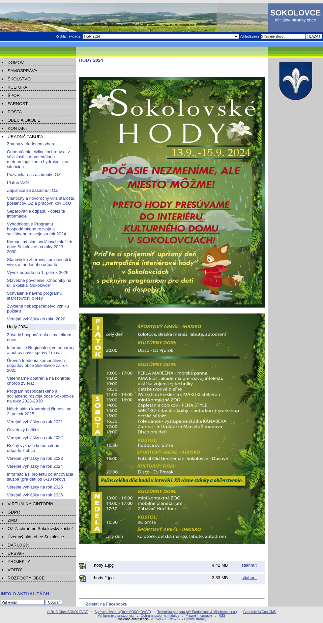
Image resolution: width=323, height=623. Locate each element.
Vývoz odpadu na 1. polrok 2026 (37, 272)
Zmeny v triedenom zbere (31, 143)
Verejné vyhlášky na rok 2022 (35, 437)
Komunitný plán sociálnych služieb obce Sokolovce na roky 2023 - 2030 (39, 246)
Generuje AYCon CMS (259, 612)
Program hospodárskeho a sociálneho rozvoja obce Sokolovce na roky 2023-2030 (40, 396)
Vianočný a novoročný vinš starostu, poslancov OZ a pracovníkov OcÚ (41, 201)
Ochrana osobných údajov (160, 615)
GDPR (14, 512)
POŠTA (15, 111)
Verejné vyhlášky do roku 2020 (36, 318)
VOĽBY (15, 569)
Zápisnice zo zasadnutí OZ (32, 190)
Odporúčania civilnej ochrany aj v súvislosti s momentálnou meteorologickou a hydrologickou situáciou (38, 159)
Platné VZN (18, 182)
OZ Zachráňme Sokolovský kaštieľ (40, 528)
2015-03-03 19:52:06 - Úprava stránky (178, 619)
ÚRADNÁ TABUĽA (25, 136)
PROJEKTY (19, 561)
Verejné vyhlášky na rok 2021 (35, 421)
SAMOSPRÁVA (22, 70)
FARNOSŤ (18, 103)
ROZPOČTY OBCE (26, 578)
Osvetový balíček (23, 429)
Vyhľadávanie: (250, 36)
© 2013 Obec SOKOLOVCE (67, 612)
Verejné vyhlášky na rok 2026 (35, 494)
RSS (222, 615)
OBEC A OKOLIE (24, 120)
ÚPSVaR (16, 553)
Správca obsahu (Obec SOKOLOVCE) (123, 612)
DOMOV (16, 62)
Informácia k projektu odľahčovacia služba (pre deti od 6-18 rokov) (40, 477)
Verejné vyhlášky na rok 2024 (35, 466)
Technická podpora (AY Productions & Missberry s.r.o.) (197, 612)
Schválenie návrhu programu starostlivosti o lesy (34, 296)
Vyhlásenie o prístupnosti (116, 615)
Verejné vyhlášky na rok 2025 (35, 487)
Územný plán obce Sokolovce (36, 536)
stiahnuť (249, 565)
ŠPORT (15, 95)
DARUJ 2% (18, 545)
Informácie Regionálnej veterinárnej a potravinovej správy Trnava (40, 350)
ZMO (12, 520)
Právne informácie (199, 615)
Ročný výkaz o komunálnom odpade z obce (34, 448)
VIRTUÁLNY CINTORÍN (30, 503)
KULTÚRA (17, 87)
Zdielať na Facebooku (106, 604)
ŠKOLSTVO (19, 78)
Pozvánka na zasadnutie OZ (34, 174)
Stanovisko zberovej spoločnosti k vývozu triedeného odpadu (39, 262)
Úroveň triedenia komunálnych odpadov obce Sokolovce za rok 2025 (37, 365)
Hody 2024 (17, 326)
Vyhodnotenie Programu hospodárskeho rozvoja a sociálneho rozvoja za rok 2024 (36, 229)
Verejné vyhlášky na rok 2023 (35, 458)
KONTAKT (17, 128)
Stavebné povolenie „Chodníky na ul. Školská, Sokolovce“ (39, 283)
